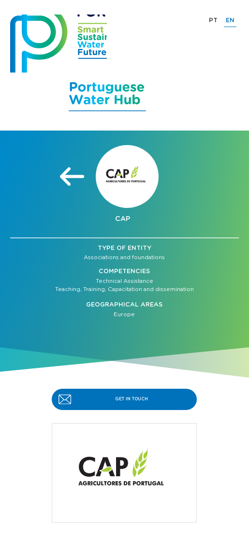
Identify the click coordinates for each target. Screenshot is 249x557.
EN (230, 20)
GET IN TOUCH (131, 399)
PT (213, 20)
